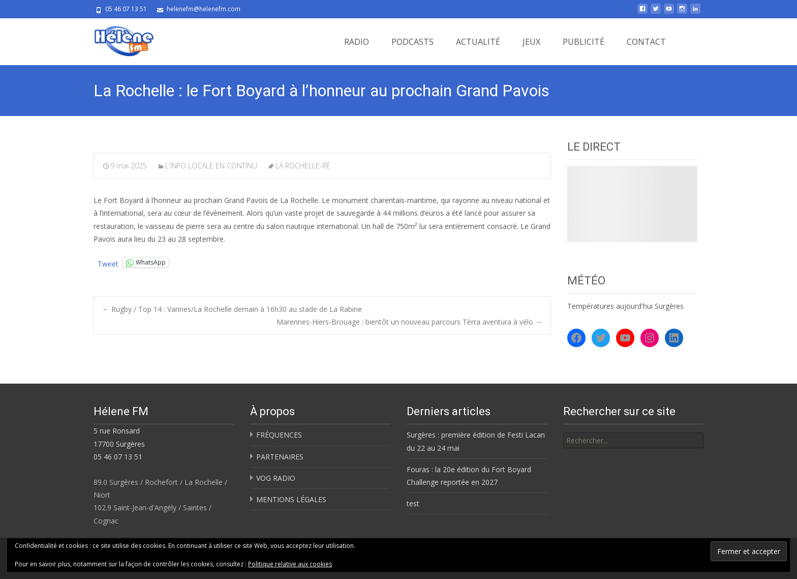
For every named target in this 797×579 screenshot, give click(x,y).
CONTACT (646, 41)
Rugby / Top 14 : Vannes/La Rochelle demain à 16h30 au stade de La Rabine (232, 309)
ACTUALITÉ (478, 41)
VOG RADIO (275, 478)
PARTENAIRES (279, 456)
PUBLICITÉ (583, 41)
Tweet (108, 263)
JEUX (531, 41)
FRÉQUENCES (279, 435)
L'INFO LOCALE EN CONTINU (211, 165)
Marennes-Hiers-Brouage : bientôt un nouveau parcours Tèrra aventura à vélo (409, 322)
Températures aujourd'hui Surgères (625, 306)
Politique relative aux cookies (290, 564)
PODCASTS (412, 41)
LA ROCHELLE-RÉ (302, 165)
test (413, 503)
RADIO (356, 41)
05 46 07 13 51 (118, 456)
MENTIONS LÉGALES (291, 499)
